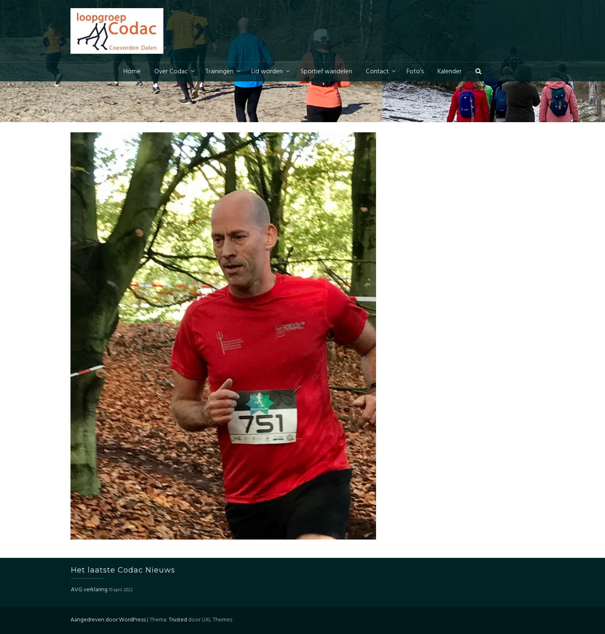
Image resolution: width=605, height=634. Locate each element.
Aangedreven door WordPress (108, 620)
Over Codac (171, 71)
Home (132, 71)
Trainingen (219, 71)
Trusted (178, 620)
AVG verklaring (89, 590)
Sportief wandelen (326, 71)
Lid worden (267, 71)
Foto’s (415, 71)
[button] (478, 71)
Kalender (450, 71)
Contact (377, 71)
